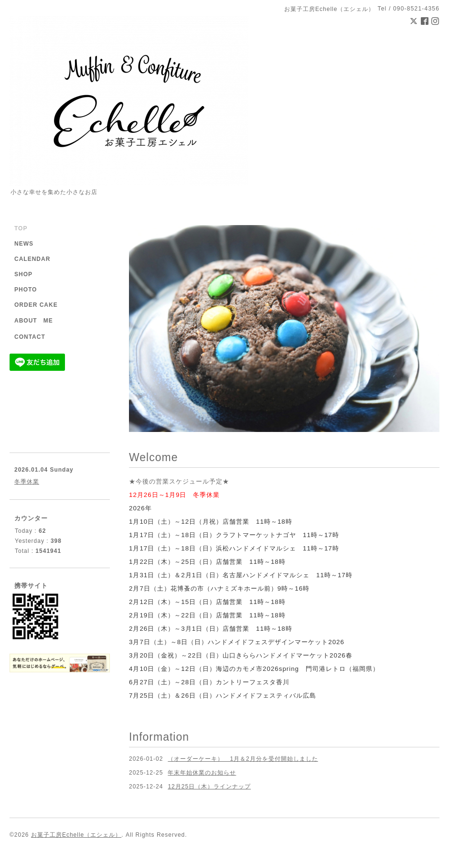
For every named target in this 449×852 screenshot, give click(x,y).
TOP (20, 228)
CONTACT (29, 337)
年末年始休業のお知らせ (202, 772)
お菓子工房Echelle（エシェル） (76, 834)
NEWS (23, 243)
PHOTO (25, 289)
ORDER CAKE (36, 305)
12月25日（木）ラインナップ (209, 786)
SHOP (23, 274)
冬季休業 (26, 481)
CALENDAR (32, 259)
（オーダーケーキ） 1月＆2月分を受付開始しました (243, 758)
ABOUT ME (33, 320)
